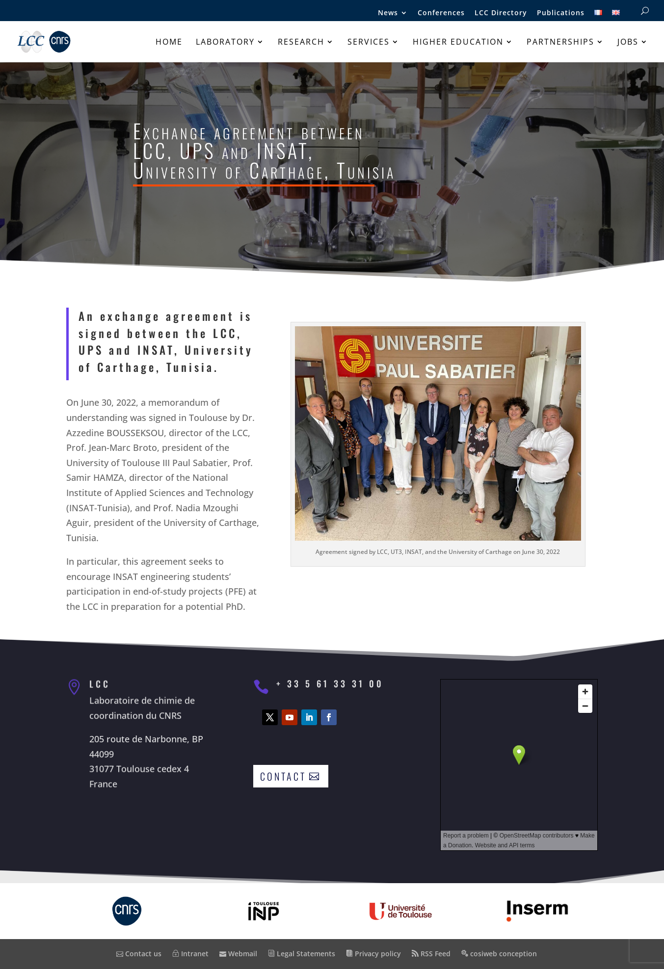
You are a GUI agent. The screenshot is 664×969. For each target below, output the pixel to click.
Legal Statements (301, 953)
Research (301, 42)
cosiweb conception (499, 953)
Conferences (441, 13)
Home (169, 42)
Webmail (238, 953)
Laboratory (225, 42)
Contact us (138, 953)
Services (368, 42)
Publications (560, 13)
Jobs (627, 42)
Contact (283, 776)
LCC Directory (501, 13)
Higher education (458, 42)
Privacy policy (373, 953)
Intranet (190, 953)
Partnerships (560, 42)
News (388, 13)
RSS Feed (431, 953)
